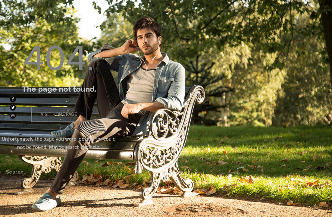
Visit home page (59, 114)
